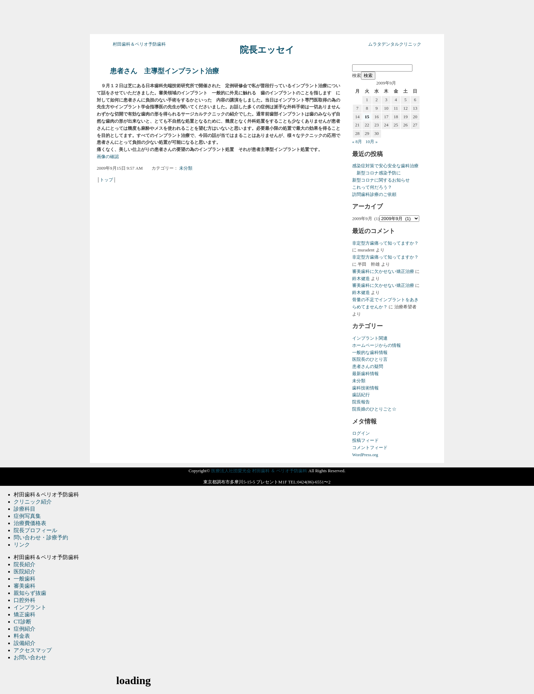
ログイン (361, 433)
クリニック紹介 (33, 502)
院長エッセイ (267, 50)
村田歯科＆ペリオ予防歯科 (139, 44)
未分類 (185, 168)
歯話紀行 (361, 394)
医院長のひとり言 (370, 359)
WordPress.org (365, 454)
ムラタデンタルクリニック (394, 44)
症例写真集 (27, 516)
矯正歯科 (24, 614)
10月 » (371, 141)
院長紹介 (24, 564)
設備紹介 (24, 643)
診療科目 (24, 509)
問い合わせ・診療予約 (41, 537)
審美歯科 (24, 586)
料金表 (22, 636)
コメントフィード (370, 447)
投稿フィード (365, 440)
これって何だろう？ (372, 187)
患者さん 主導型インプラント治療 (164, 71)
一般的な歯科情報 (370, 352)
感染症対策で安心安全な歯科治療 (385, 165)
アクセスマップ (33, 650)
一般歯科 (24, 579)
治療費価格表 (30, 523)
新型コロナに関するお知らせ (381, 180)
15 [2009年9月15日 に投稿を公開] (367, 116)
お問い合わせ (30, 657)
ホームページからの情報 (376, 345)
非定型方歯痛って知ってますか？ (385, 243)
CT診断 (22, 621)
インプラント (30, 607)
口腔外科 (24, 600)
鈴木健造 (361, 278)
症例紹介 (24, 629)
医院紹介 (24, 571)
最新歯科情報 (365, 373)
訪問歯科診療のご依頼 (374, 194)
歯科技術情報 (365, 387)
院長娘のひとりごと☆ (374, 409)
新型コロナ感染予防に (376, 172)
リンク (22, 545)
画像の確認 (108, 156)
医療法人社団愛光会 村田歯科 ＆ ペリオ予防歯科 (259, 470)
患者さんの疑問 (367, 366)
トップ (106, 179)
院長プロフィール (35, 530)
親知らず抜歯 (30, 593)
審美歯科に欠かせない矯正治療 (383, 271)
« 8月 (357, 141)
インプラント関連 (370, 338)
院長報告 (361, 401)
